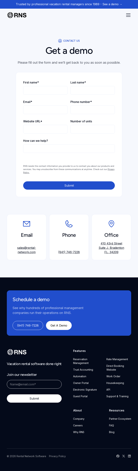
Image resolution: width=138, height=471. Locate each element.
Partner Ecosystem (120, 418)
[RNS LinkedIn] (129, 456)
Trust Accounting (83, 369)
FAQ (111, 425)
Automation (79, 376)
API (108, 389)
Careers (78, 425)
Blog (111, 432)
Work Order (113, 376)
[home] (17, 15)
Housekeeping (115, 382)
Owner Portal (81, 382)
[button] (127, 15)
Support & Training (117, 396)
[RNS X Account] (123, 456)
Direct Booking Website (115, 367)
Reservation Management (81, 361)
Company (78, 418)
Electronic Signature (85, 389)
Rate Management (117, 359)
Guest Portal (80, 396)
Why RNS (78, 432)
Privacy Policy (57, 456)
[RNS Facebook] (118, 456)
